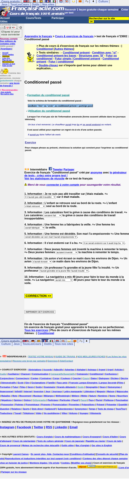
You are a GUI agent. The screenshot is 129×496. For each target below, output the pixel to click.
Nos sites (48, 4)
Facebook (24, 427)
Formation (5, 387)
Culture (6, 344)
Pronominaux (32, 404)
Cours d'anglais (45, 436)
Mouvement (25, 396)
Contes (34, 378)
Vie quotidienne (52, 413)
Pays (91, 400)
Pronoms (46, 404)
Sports (26, 409)
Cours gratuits (10, 341)
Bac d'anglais (83, 445)
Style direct (37, 409)
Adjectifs (58, 369)
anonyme (96, 172)
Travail (17, 413)
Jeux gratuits (6, 92)
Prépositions (88, 404)
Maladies (5, 396)
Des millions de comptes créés (9, 41)
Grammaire (49, 387)
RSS (49, 427)
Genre (30, 387)
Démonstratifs (8, 382)
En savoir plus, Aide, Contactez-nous (50, 454)
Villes (64, 413)
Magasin (101, 391)
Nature (92, 396)
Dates (94, 378)
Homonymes (114, 387)
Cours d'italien (110, 436)
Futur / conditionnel (61, 61)
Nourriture (122, 396)
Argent (101, 369)
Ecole (21, 382)
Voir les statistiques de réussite (44, 178)
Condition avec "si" (104, 52)
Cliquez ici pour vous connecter (10, 33)
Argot (110, 369)
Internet (28, 391)
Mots (14, 396)
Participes (53, 400)
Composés (82, 374)
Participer (58, 18)
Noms (112, 396)
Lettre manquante (73, 391)
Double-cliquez (48, 65)
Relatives (16, 409)
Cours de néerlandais (24, 441)
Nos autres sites (7, 94)
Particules (65, 400)
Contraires (45, 378)
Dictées (115, 378)
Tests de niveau (105, 409)
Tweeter (58, 169)
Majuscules (122, 391)
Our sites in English (101, 445)
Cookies (65, 463)
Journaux (57, 391)
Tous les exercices (36, 330)
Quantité (122, 404)
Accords (47, 369)
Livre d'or (6, 58)
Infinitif (18, 391)
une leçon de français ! (9, 84)
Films (121, 382)
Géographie (92, 387)
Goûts (39, 387)
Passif (75, 400)
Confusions (111, 374)
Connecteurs (22, 378)
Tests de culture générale (50, 441)
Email (74, 427)
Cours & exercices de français (74, 36)
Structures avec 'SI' (91, 55)
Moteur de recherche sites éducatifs (40, 445)
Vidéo (39, 413)
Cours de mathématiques (68, 436)
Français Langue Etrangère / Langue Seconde (93, 382)
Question (4, 409)
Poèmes (19, 404)
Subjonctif (50, 409)
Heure (103, 387)
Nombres (102, 396)
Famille (51, 382)
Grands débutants (66, 387)
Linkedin (61, 427)
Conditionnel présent (76, 52)
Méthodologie (63, 396)
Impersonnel (6, 391)
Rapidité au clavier (95, 441)
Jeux (4, 4)
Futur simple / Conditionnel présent (77, 58)
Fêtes (23, 387)
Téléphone (28, 413)
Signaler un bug (8, 64)
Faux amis (62, 382)
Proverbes (74, 404)
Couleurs (66, 378)
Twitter (38, 427)
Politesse (109, 400)
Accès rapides (8, 55)
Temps (92, 409)
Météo (84, 396)
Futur (15, 387)
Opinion (18, 400)
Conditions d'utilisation (82, 454)
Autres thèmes (64, 48)
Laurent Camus (21, 454)
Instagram (7, 427)
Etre (27, 382)
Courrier (76, 378)
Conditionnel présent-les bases (56, 55)
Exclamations (38, 382)
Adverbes (70, 369)
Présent (101, 404)
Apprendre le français (38, 36)
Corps (56, 378)
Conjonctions (7, 378)
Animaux (92, 369)
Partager (68, 169)
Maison (111, 391)
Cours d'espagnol (92, 436)
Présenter (111, 404)
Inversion (39, 391)
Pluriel (99, 400)
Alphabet (81, 369)
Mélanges (49, 396)
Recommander (8, 62)
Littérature (89, 391)
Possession (7, 404)
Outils (35, 4)
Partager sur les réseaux (14, 472)
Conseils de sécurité (107, 454)
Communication (40, 374)
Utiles (4, 21)
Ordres (27, 400)
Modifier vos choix (81, 463)
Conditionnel (44, 48)
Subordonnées (65, 409)
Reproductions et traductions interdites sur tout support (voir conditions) (43, 458)
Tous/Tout (121, 409)
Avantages (6, 48)
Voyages (83, 413)
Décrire (124, 378)
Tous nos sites (64, 344)
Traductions (6, 413)
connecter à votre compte (62, 184)
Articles (119, 369)
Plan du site (7, 60)
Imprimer (6, 56)
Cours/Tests (33, 18)
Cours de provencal (10, 445)
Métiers (75, 396)
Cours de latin (114, 441)
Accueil (5, 18)
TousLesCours (19, 4)
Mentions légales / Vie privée (44, 463)
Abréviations (34, 369)
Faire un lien (7, 66)
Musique (37, 396)
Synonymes (81, 409)
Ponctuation (122, 400)
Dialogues (104, 378)
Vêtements (95, 413)
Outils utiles (67, 445)
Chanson (25, 374)
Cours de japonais (74, 441)
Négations (6, 400)
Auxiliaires (13, 374)
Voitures (73, 413)
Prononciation (59, 404)
